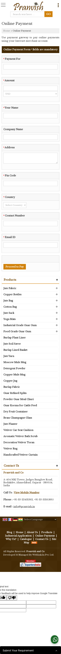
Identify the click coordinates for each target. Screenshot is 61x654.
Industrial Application (18, 535)
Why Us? (11, 539)
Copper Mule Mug (14, 374)
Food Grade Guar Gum (17, 331)
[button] (27, 492)
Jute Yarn (8, 356)
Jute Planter (10, 423)
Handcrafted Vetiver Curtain (20, 454)
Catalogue (26, 539)
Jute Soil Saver (12, 343)
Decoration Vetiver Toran (18, 442)
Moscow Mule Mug (14, 362)
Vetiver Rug (10, 448)
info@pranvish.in (24, 506)
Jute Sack (8, 313)
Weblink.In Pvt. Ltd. (43, 555)
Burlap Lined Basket (15, 349)
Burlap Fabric (11, 386)
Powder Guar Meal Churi (18, 399)
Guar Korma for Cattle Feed (20, 405)
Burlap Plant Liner (14, 337)
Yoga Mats (9, 319)
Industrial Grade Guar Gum (20, 325)
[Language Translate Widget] (40, 519)
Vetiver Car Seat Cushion (18, 430)
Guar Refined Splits (15, 393)
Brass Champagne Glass (17, 417)
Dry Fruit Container (15, 411)
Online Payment (45, 535)
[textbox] (28, 14)
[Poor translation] (12, 597)
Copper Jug (10, 380)
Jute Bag (8, 300)
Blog (9, 532)
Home (6, 31)
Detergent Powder (14, 368)
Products (10, 279)
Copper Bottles (12, 294)
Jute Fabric (9, 288)
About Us (32, 532)
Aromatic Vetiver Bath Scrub (20, 436)
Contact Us (41, 539)
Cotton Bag (10, 306)
